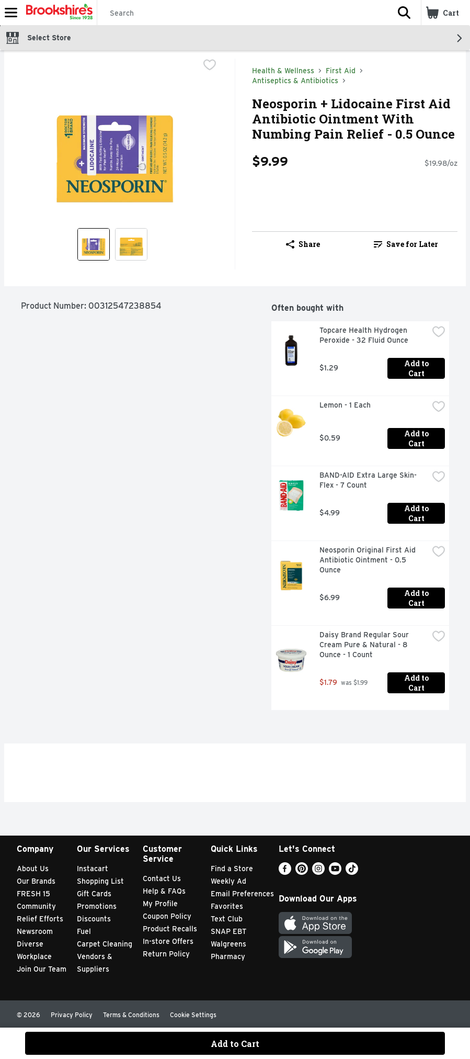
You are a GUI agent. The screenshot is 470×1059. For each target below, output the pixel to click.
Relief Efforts (40, 919)
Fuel (84, 931)
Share (303, 244)
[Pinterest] (301, 872)
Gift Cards (94, 893)
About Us (33, 868)
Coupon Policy (167, 916)
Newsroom (35, 931)
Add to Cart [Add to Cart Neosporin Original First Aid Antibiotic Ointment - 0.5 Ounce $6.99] (417, 598)
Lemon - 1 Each (345, 405)
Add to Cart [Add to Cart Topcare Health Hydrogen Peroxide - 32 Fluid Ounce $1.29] (417, 368)
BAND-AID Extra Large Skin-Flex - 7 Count (368, 480)
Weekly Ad (228, 881)
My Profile (160, 903)
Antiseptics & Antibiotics (295, 80)
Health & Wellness (283, 70)
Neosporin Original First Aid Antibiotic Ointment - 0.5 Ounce (368, 560)
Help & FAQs (164, 891)
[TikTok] (352, 872)
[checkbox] (209, 66)
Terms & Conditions (131, 1015)
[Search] (242, 13)
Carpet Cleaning (104, 944)
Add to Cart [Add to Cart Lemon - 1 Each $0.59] (417, 438)
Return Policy (166, 954)
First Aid (341, 70)
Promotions (97, 906)
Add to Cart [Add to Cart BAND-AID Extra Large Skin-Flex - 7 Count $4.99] (417, 513)
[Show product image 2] (131, 244)
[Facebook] (285, 872)
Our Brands (36, 881)
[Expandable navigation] (11, 12)
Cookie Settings (193, 1015)
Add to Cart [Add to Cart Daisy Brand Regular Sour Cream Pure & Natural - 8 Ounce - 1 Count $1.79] (417, 683)
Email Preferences (242, 893)
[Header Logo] (57, 12)
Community (36, 906)
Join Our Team (41, 969)
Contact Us (162, 878)
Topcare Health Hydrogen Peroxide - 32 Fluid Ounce (364, 335)
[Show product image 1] (93, 244)
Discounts (94, 919)
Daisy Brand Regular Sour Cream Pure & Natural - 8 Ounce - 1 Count (365, 644)
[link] (405, 244)
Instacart (92, 868)
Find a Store (232, 868)
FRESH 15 (33, 893)
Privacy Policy (72, 1015)
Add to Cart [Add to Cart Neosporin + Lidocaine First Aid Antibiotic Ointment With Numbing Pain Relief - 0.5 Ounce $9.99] (235, 1043)
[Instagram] (318, 872)
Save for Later (406, 244)
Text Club (227, 919)
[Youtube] (335, 872)
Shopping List (100, 881)
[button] (404, 12)
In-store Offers (168, 941)
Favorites (227, 906)
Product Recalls (170, 929)
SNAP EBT (229, 931)
